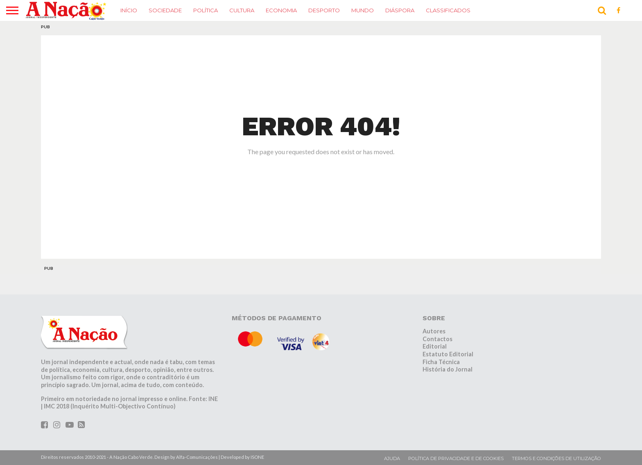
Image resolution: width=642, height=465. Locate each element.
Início (128, 10)
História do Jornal (447, 369)
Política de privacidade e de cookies (456, 458)
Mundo (362, 10)
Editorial (435, 346)
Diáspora (399, 10)
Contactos (437, 338)
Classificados (448, 10)
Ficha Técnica (441, 361)
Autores (434, 331)
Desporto (324, 10)
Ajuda (392, 458)
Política (205, 10)
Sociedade (165, 10)
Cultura (241, 10)
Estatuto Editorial (448, 354)
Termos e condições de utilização (556, 458)
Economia (281, 10)
